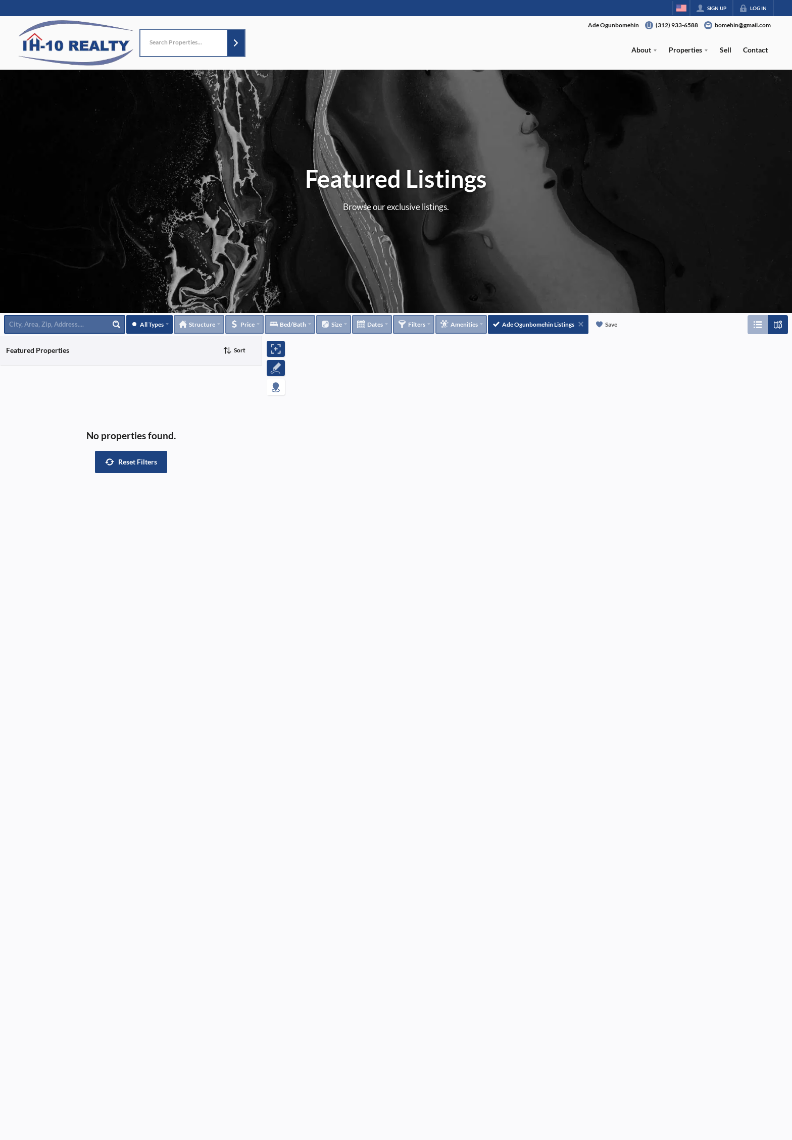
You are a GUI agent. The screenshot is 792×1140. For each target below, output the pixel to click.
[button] (235, 43)
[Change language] (681, 8)
